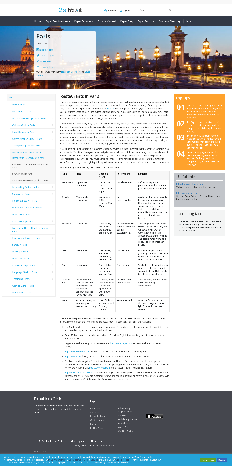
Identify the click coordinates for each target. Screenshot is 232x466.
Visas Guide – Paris (22, 111)
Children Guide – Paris (23, 125)
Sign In (125, 10)
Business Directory (169, 21)
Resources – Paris (21, 292)
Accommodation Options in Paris (29, 118)
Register (110, 10)
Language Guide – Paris (24, 272)
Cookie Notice (122, 460)
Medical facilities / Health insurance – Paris (30, 229)
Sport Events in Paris (22, 173)
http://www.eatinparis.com (77, 351)
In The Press (97, 427)
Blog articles (44, 49)
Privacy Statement (57, 460)
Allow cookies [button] (208, 460)
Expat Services (82, 21)
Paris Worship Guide (22, 221)
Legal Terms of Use (78, 460)
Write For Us (124, 427)
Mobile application (127, 419)
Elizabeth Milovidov (70, 71)
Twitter (62, 440)
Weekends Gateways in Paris (27, 207)
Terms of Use (92, 445)
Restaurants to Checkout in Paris (28, 157)
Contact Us (124, 415)
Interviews (44, 61)
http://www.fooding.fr (99, 367)
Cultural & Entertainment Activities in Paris (30, 166)
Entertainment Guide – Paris (27, 152)
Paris (12, 97)
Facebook (46, 440)
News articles (46, 67)
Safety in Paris (19, 244)
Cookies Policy (125, 431)
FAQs (93, 423)
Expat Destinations (56, 21)
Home (37, 21)
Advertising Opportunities (125, 410)
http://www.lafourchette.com (79, 372)
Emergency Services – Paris (26, 237)
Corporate (95, 412)
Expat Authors (97, 416)
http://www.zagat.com (121, 343)
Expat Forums (145, 21)
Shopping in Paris (21, 193)
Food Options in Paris (23, 131)
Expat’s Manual (107, 21)
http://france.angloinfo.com (189, 184)
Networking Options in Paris (26, 187)
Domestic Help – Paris (24, 265)
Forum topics (45, 55)
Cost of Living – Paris (23, 285)
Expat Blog (126, 21)
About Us (95, 408)
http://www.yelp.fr (73, 356)
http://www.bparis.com (187, 193)
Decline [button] (221, 460)
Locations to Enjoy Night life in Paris (30, 180)
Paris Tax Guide (20, 258)
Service (94, 460)
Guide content (97, 419)
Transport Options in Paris (26, 145)
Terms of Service (107, 445)
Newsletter (124, 423)
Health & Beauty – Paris (24, 200)
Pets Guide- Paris (21, 214)
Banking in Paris (20, 251)
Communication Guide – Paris (27, 138)
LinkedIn (96, 441)
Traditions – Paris (21, 278)
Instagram (77, 441)
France (110, 108)
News (188, 21)
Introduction (18, 104)
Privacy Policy (80, 445)
